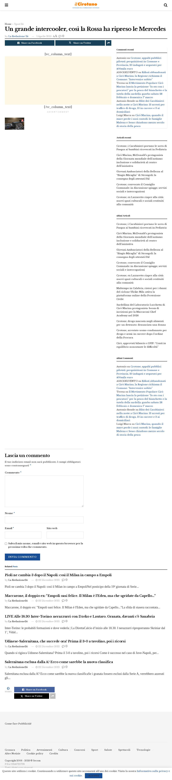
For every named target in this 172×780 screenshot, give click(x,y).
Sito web (52, 529)
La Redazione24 (17, 581)
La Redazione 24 (18, 36)
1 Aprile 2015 (44, 36)
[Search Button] (165, 5)
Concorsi (79, 751)
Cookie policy (35, 754)
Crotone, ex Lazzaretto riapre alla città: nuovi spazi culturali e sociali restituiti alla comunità (140, 201)
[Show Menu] (6, 5)
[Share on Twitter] (80, 43)
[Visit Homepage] (86, 5)
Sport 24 (19, 24)
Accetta (93, 775)
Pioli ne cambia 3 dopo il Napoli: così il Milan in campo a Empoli (58, 576)
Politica (25, 751)
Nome (10, 514)
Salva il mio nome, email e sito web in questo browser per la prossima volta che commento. (45, 546)
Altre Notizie (12, 754)
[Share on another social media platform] (108, 43)
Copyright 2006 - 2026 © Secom (22, 762)
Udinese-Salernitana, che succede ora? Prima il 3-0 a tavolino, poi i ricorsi (65, 643)
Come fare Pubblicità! (18, 725)
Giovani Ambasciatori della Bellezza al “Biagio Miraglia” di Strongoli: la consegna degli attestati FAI (140, 175)
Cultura (63, 751)
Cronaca (10, 751)
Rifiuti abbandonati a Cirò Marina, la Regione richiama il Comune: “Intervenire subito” (141, 76)
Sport (94, 751)
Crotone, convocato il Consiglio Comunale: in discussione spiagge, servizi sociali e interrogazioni (142, 188)
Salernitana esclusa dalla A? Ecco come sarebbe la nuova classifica (59, 663)
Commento (13, 473)
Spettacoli (124, 751)
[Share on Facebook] (29, 43)
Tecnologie (143, 751)
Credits (53, 754)
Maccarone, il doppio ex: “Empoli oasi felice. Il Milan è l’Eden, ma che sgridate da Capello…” (80, 597)
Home (8, 24)
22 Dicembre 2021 (48, 581)
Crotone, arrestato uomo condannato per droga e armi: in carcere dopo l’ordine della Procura (142, 334)
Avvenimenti (44, 751)
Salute (108, 751)
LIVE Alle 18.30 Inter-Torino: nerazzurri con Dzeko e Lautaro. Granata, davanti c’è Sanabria (80, 618)
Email (9, 529)
